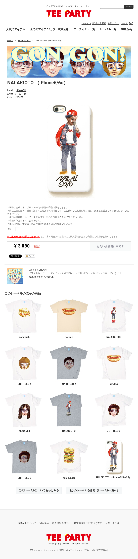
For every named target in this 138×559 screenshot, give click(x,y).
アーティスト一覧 (84, 29)
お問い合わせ (112, 523)
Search (129, 7)
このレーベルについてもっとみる (39, 490)
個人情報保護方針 (61, 523)
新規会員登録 (99, 23)
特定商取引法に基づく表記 (88, 523)
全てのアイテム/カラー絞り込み (49, 29)
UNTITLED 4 (24, 384)
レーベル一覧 (108, 29)
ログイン (86, 23)
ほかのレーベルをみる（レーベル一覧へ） (94, 490)
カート (124, 23)
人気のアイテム (15, 29)
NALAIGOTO (69, 430)
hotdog (69, 337)
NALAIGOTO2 (113, 337)
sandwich (24, 337)
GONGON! (21, 90)
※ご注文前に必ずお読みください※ (23, 236)
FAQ (131, 23)
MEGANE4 (24, 430)
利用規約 (44, 523)
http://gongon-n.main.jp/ (42, 276)
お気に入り (113, 23)
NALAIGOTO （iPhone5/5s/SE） (113, 477)
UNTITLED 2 (69, 384)
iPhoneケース (24, 40)
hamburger (69, 477)
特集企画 (126, 29)
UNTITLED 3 (113, 430)
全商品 (10, 40)
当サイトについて (27, 523)
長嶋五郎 (21, 93)
